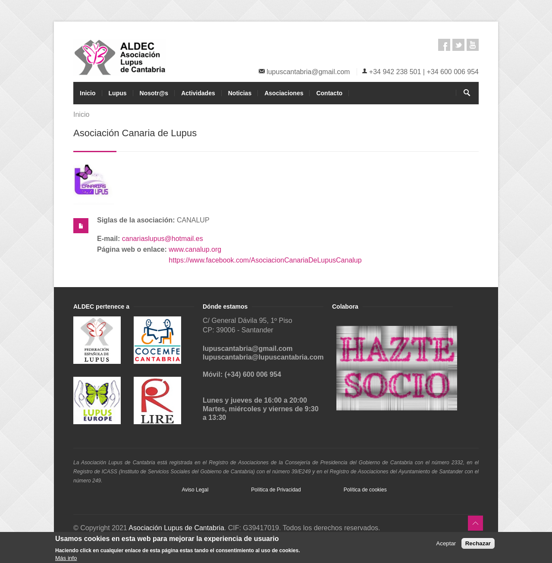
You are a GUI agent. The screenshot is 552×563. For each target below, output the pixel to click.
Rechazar (478, 544)
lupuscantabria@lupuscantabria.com (263, 357)
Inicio (88, 93)
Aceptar (446, 544)
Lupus (118, 93)
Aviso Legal (195, 490)
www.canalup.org (195, 249)
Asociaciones (283, 93)
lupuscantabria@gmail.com (308, 71)
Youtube (473, 45)
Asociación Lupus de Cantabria (176, 528)
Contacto (329, 93)
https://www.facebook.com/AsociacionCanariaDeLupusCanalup (265, 260)
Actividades (198, 93)
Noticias (239, 93)
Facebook (444, 45)
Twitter (458, 45)
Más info (66, 559)
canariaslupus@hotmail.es (162, 238)
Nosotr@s (154, 93)
